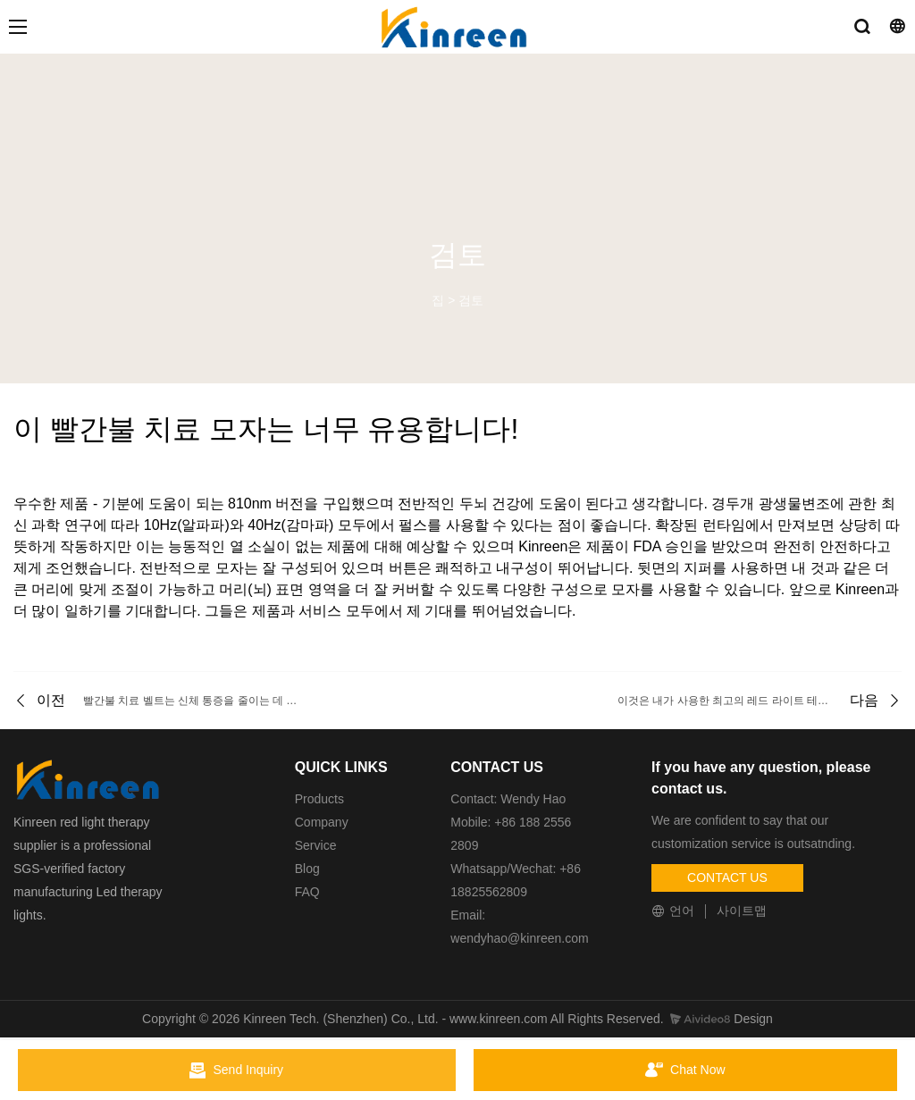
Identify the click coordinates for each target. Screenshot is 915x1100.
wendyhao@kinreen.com (519, 938)
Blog (307, 868)
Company (323, 822)
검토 (470, 300)
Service (316, 845)
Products (319, 799)
